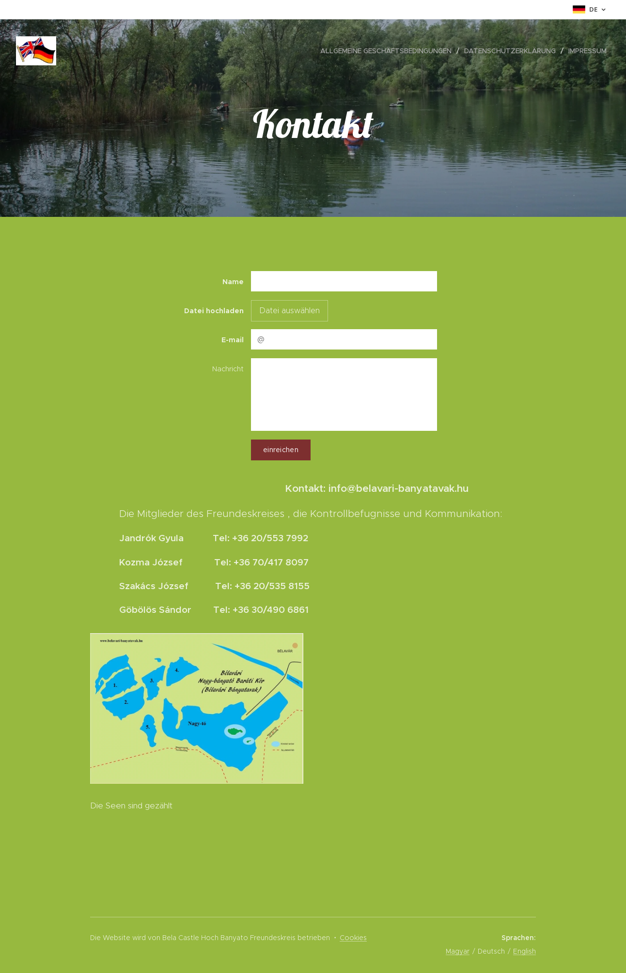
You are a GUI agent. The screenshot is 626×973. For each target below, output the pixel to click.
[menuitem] (388, 51)
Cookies (353, 937)
